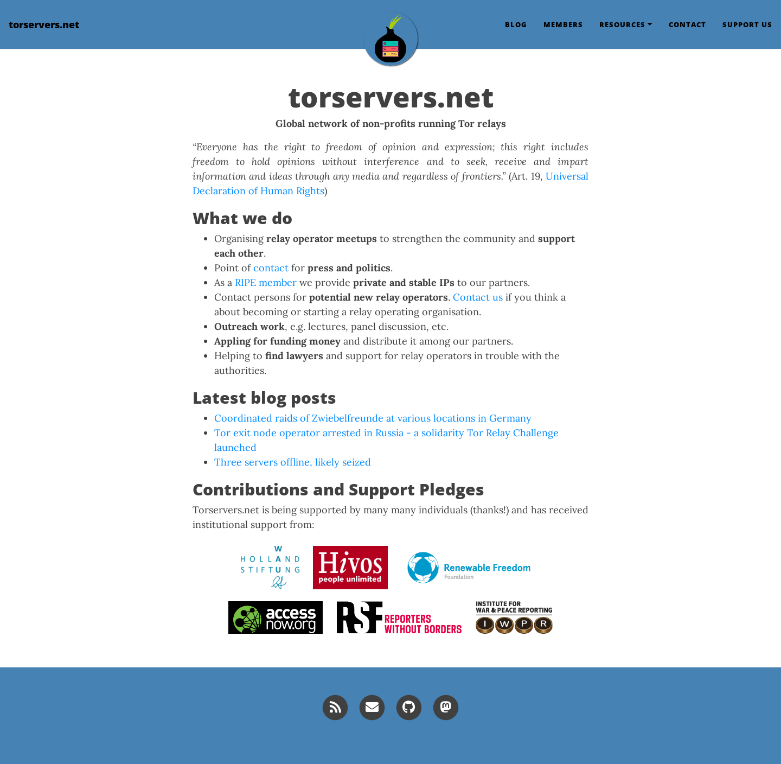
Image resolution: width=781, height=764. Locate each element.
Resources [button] (622, 24)
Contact (687, 24)
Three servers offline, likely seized (292, 462)
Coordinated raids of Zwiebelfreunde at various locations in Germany (373, 418)
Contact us (478, 297)
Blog (516, 24)
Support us (747, 24)
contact (271, 268)
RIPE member (266, 282)
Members (563, 24)
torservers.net (44, 24)
